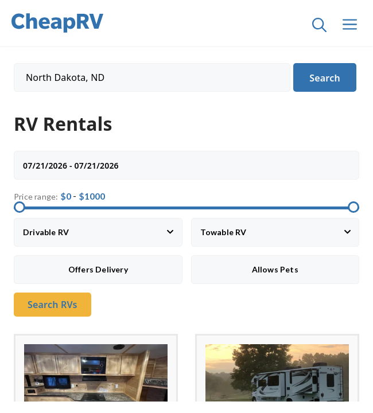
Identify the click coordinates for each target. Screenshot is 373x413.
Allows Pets (275, 269)
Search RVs (52, 304)
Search (324, 78)
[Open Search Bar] (315, 27)
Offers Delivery (98, 269)
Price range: (36, 196)
